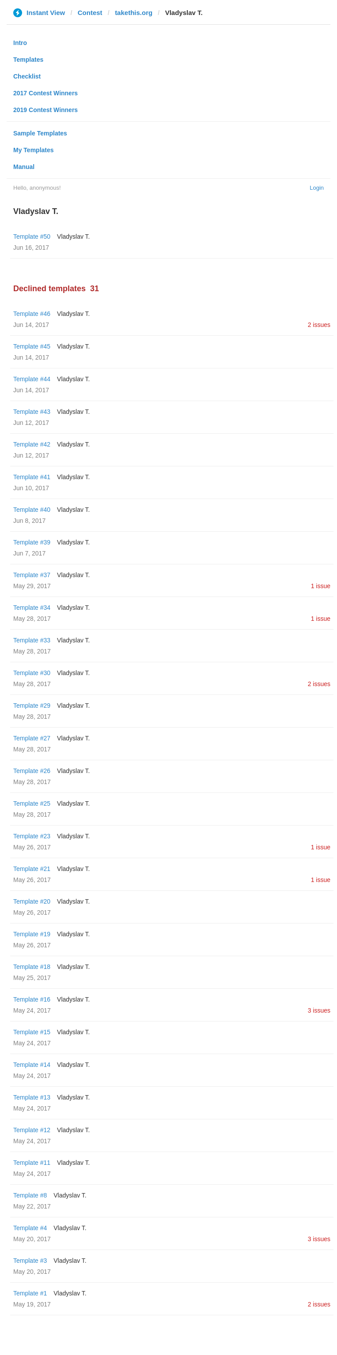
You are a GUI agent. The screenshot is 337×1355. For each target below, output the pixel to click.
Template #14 (31, 1064)
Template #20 (31, 901)
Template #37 (31, 574)
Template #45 (31, 346)
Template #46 (31, 313)
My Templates (33, 150)
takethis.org (133, 12)
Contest (90, 12)
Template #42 (31, 444)
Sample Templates (40, 133)
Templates (28, 59)
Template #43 (31, 411)
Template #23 (31, 836)
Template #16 (31, 999)
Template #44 (31, 379)
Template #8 (30, 1195)
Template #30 (31, 672)
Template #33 (31, 640)
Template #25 (31, 803)
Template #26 (31, 770)
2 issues (319, 324)
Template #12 (31, 1130)
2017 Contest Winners (45, 93)
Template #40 (31, 509)
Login (317, 187)
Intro (20, 42)
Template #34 (31, 607)
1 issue (320, 585)
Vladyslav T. (73, 236)
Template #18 (31, 966)
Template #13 (31, 1097)
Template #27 (31, 738)
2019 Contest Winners (45, 109)
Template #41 (31, 476)
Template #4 (30, 1227)
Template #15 (31, 1032)
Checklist (27, 76)
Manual (23, 166)
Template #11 (31, 1162)
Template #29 (31, 705)
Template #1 (30, 1293)
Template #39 (31, 542)
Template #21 (31, 868)
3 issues (319, 1010)
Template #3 (30, 1260)
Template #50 (31, 236)
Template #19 (31, 934)
